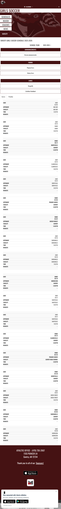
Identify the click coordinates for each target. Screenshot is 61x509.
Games (3, 97)
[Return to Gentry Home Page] (3, 2)
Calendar (28, 7)
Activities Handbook (31, 91)
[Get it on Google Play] (22, 501)
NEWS (6, 28)
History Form (30, 73)
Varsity (5, 33)
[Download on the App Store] (9, 501)
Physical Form (30, 68)
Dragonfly (30, 86)
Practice (11, 97)
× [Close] (56, 491)
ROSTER (6, 20)
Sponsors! (40, 463)
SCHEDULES (5, 16)
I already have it (7, 505)
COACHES (5, 24)
